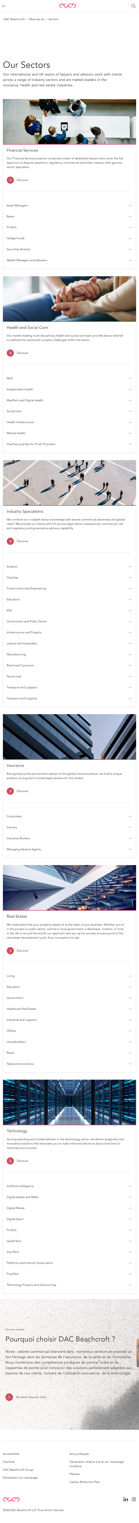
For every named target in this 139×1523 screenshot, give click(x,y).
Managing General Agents (24, 849)
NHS (10, 378)
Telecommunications (20, 1064)
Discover (22, 180)
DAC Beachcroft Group (18, 1470)
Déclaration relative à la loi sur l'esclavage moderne (97, 1464)
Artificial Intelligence (20, 1186)
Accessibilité (11, 1454)
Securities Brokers (18, 249)
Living (10, 976)
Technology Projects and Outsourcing (31, 1285)
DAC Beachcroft (14, 19)
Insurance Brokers (18, 838)
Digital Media (15, 1208)
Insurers (12, 827)
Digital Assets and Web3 (23, 1197)
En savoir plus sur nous (31, 1397)
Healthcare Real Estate (21, 1009)
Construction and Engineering (26, 588)
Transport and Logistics (22, 687)
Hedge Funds (15, 238)
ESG (9, 610)
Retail (10, 1053)
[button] (134, 6)
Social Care (14, 411)
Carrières (9, 1462)
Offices (11, 1031)
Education (13, 599)
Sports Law (14, 676)
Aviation (12, 567)
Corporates (14, 816)
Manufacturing (16, 654)
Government (15, 998)
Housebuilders (16, 1042)
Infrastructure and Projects (24, 632)
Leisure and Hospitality (22, 643)
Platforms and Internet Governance (30, 1263)
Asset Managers (17, 205)
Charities (12, 578)
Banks (10, 216)
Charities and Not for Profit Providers (31, 444)
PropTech (13, 1274)
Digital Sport (15, 1219)
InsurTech (13, 1252)
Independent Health (20, 389)
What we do (37, 19)
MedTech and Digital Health (25, 400)
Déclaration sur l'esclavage (20, 1478)
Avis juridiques (79, 1454)
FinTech (12, 227)
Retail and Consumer (20, 665)
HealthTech (14, 1241)
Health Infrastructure (20, 422)
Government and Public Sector (27, 621)
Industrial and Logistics (22, 1020)
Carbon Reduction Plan (85, 1482)
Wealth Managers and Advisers (27, 260)
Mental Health (16, 433)
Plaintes (75, 1474)
